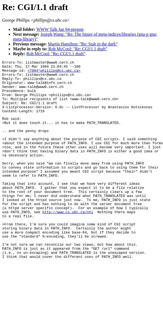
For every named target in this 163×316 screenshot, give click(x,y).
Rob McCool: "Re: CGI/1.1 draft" (77, 49)
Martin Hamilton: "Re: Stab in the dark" (83, 44)
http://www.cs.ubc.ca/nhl (67, 241)
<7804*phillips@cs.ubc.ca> (54, 72)
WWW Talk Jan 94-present (60, 29)
